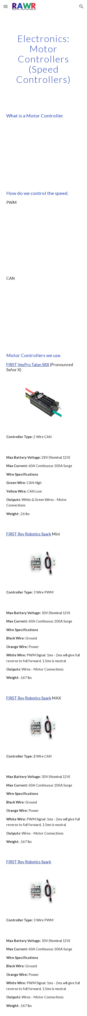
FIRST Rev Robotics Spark (28, 534)
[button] (5, 6)
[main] (43, 59)
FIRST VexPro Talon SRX (27, 364)
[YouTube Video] (43, 154)
